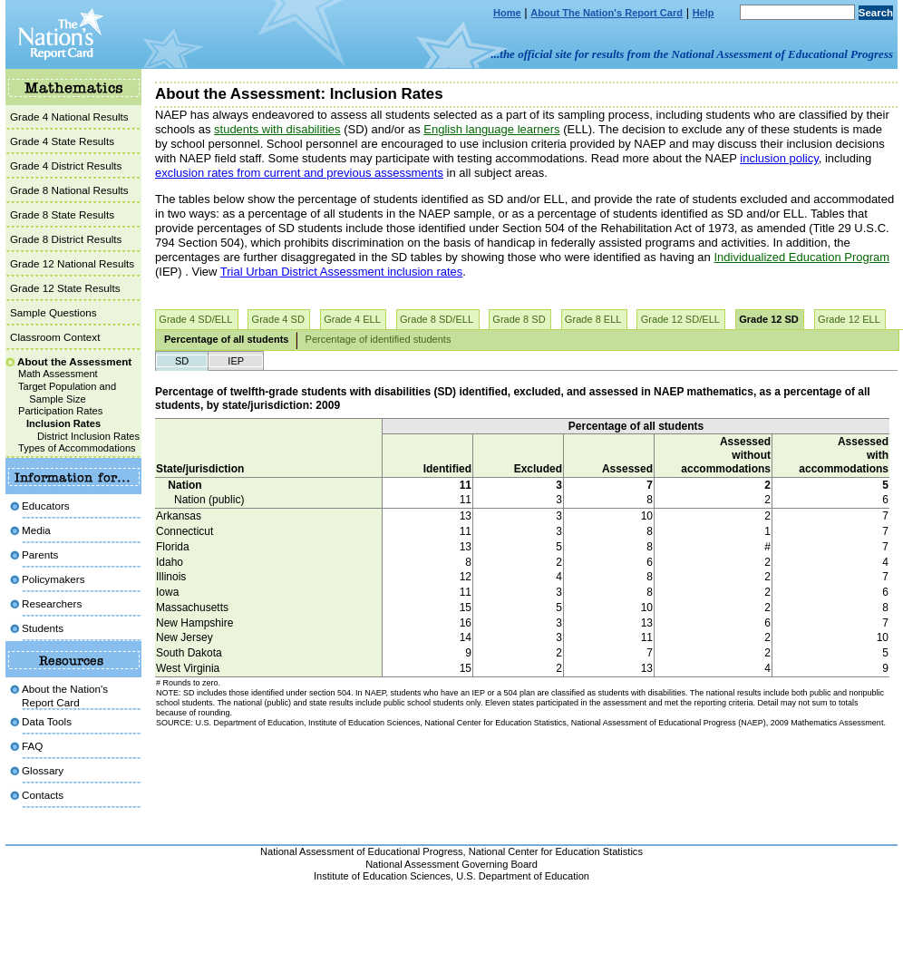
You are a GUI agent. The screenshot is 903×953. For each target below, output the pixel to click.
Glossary (42, 770)
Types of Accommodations (77, 447)
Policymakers (53, 579)
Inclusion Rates (63, 423)
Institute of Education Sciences (382, 875)
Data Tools (47, 721)
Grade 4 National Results (69, 116)
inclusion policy (779, 158)
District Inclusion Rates (88, 436)
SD (182, 360)
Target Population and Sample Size (67, 392)
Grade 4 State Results (62, 141)
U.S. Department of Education (522, 875)
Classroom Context (55, 337)
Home (507, 12)
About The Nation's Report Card (606, 12)
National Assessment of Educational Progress (361, 851)
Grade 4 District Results (65, 165)
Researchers (52, 603)
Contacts (42, 795)
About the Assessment (74, 361)
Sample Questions (53, 312)
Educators (46, 505)
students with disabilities (277, 129)
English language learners (491, 129)
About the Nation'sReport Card (65, 695)
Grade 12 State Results (65, 288)
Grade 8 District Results (65, 239)
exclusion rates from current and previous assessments (299, 173)
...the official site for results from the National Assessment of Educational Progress (692, 54)
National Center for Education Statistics (556, 851)
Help (703, 12)
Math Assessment (58, 373)
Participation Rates (60, 410)
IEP (236, 360)
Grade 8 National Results (69, 190)
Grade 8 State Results (62, 214)
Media (36, 530)
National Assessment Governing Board (451, 864)
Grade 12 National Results (72, 263)
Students (42, 628)
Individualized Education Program (801, 257)
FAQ (32, 746)
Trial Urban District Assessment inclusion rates (341, 271)
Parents (40, 554)
